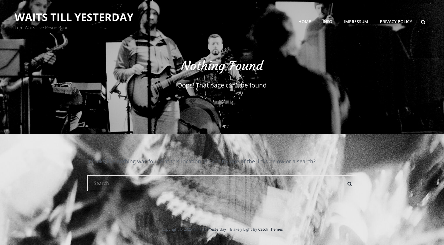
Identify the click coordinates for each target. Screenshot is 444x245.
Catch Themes (270, 229)
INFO (327, 21)
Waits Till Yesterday (74, 17)
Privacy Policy (396, 21)
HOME (304, 21)
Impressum (356, 21)
